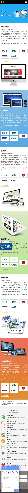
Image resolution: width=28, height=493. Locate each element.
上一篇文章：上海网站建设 (7, 401)
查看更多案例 (4, 61)
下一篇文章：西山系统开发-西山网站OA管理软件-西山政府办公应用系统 (14, 404)
